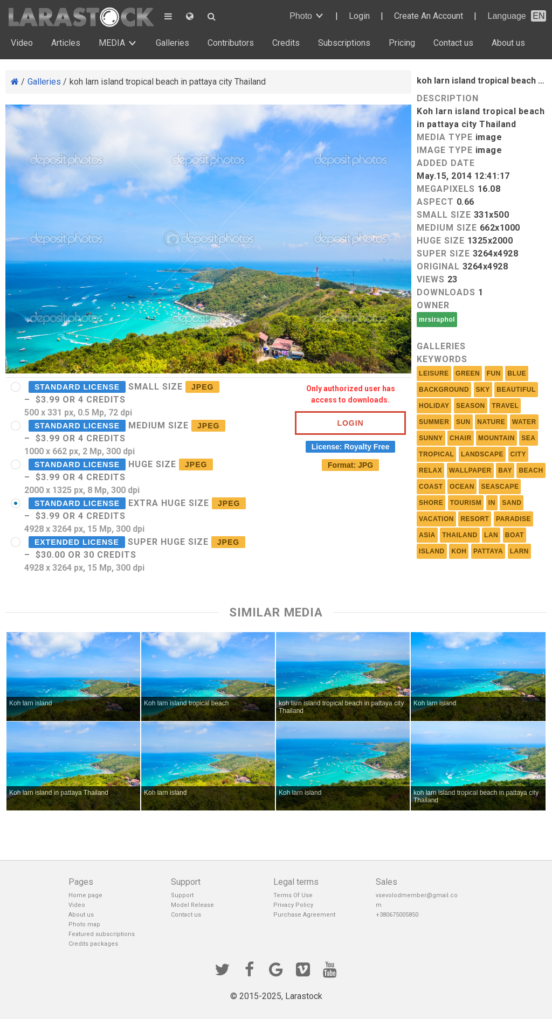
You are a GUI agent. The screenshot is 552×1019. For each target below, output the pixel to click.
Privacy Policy (293, 905)
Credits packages (93, 943)
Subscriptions (344, 43)
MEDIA (112, 43)
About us (508, 43)
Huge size (441, 240)
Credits (286, 43)
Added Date (446, 163)
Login (359, 16)
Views (431, 279)
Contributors (231, 43)
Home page (85, 895)
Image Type (445, 150)
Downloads (446, 292)
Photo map (84, 924)
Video (22, 43)
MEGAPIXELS (446, 189)
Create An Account (428, 16)
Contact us (453, 43)
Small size (444, 215)
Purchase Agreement (304, 914)
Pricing (402, 43)
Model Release (192, 905)
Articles (65, 43)
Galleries (172, 43)
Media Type (445, 137)
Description (448, 98)
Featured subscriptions (101, 934)
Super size (443, 253)
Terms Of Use (293, 895)
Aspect (435, 202)
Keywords (442, 359)
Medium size (447, 228)
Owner (433, 305)
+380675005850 (397, 914)
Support (182, 895)
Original (438, 266)
